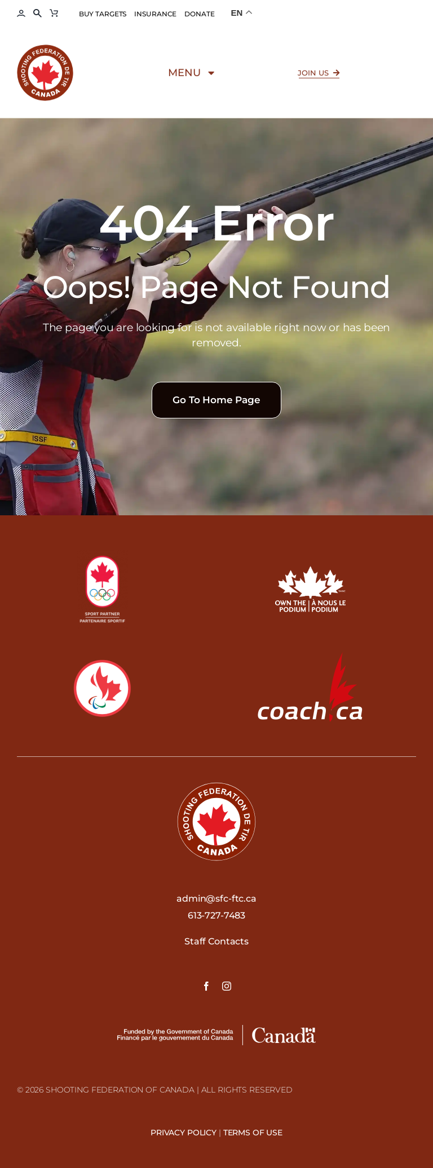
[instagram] (226, 986)
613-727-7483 (216, 915)
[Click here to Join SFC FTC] (319, 77)
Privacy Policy (183, 1132)
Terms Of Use (252, 1132)
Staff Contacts (216, 941)
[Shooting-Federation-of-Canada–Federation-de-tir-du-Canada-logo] (45, 52)
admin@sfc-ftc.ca (216, 898)
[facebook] (206, 986)
